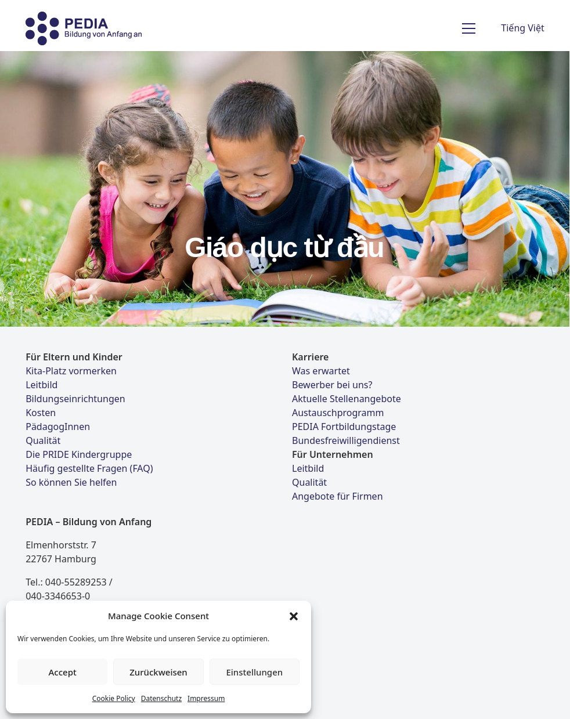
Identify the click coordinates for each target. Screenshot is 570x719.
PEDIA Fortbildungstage (344, 426)
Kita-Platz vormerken (71, 370)
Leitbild (41, 384)
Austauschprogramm (338, 412)
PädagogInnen (58, 426)
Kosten (41, 412)
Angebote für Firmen (337, 496)
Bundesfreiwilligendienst (346, 440)
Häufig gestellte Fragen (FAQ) (89, 468)
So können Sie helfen (71, 482)
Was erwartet (321, 370)
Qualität (43, 440)
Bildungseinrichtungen (75, 398)
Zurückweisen (158, 672)
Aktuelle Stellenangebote (346, 398)
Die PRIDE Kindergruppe (79, 454)
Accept (63, 672)
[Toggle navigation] (469, 28)
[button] (294, 616)
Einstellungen (254, 672)
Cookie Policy (113, 698)
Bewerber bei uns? (332, 384)
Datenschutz (161, 698)
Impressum (206, 698)
